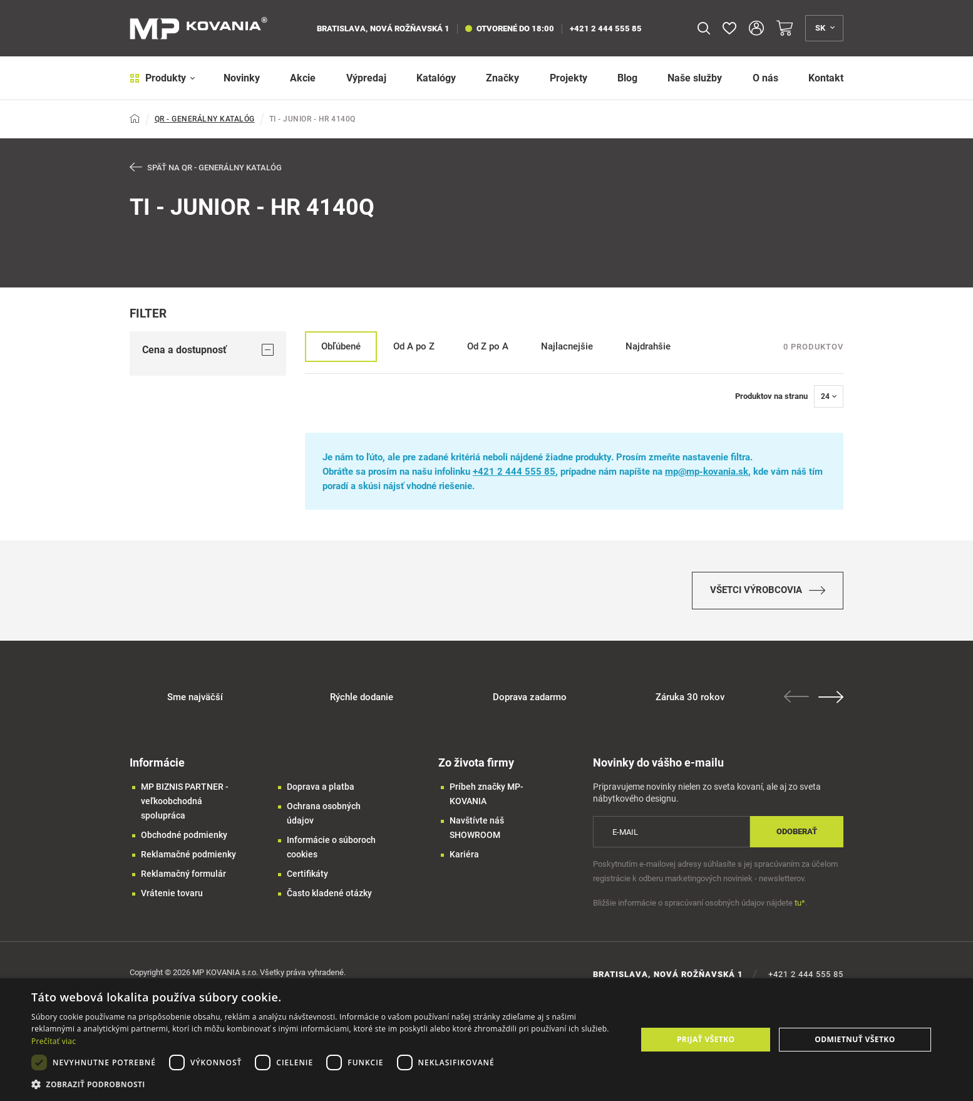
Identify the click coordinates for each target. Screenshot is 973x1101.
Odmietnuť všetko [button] (855, 1039)
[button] (325, 1084)
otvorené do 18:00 (509, 28)
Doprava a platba (320, 787)
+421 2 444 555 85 (606, 28)
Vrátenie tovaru (172, 893)
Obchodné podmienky (184, 835)
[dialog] (486, 1039)
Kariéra (464, 854)
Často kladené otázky (329, 893)
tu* (800, 902)
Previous (796, 696)
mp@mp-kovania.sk (706, 471)
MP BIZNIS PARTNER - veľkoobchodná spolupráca (185, 801)
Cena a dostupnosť (208, 350)
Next (830, 697)
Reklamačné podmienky (188, 854)
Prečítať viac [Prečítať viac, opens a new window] (53, 1041)
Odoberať (796, 831)
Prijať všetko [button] (706, 1039)
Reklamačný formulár (183, 874)
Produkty (162, 78)
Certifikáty (307, 874)
